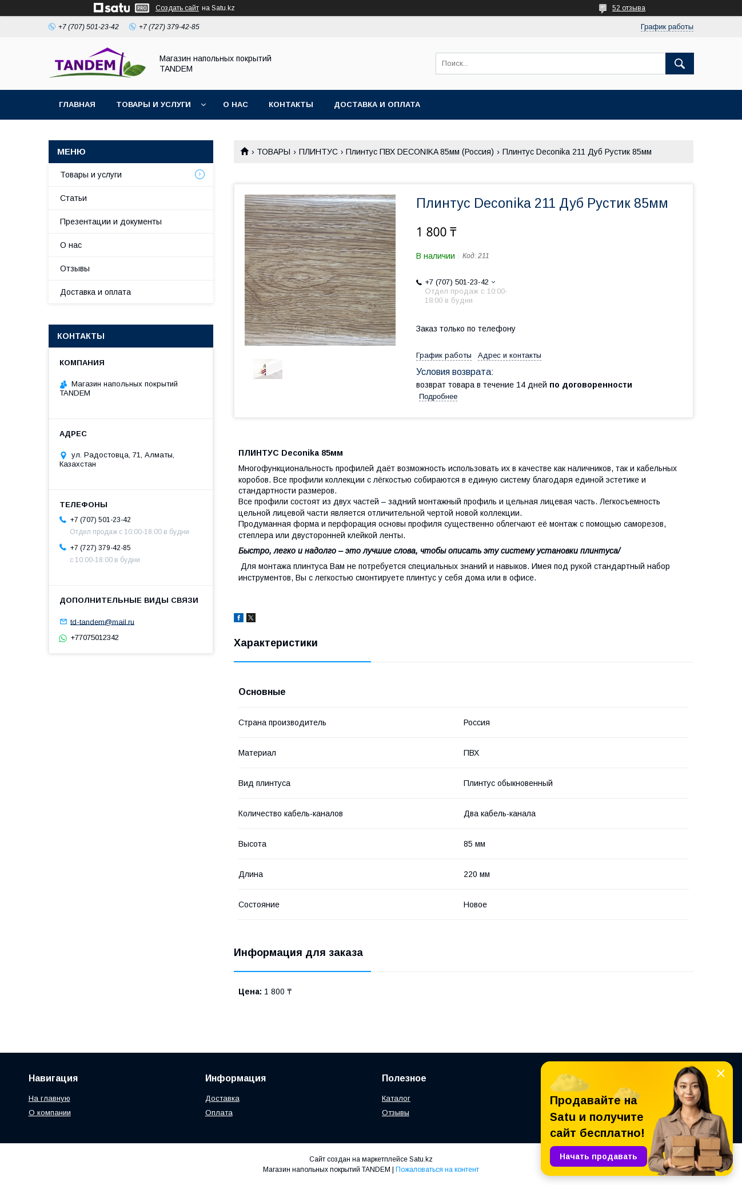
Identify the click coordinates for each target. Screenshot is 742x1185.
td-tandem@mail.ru (102, 621)
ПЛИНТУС (318, 151)
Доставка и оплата (377, 104)
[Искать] (679, 63)
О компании (50, 1112)
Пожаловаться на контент (437, 1170)
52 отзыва (628, 8)
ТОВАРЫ (273, 151)
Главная (77, 104)
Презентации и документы (111, 221)
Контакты (291, 104)
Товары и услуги (153, 104)
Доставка (222, 1098)
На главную (49, 1098)
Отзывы (75, 268)
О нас (235, 104)
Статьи (73, 198)
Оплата (219, 1112)
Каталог (396, 1098)
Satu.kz (421, 1159)
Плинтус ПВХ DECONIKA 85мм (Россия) (420, 151)
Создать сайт (177, 8)
